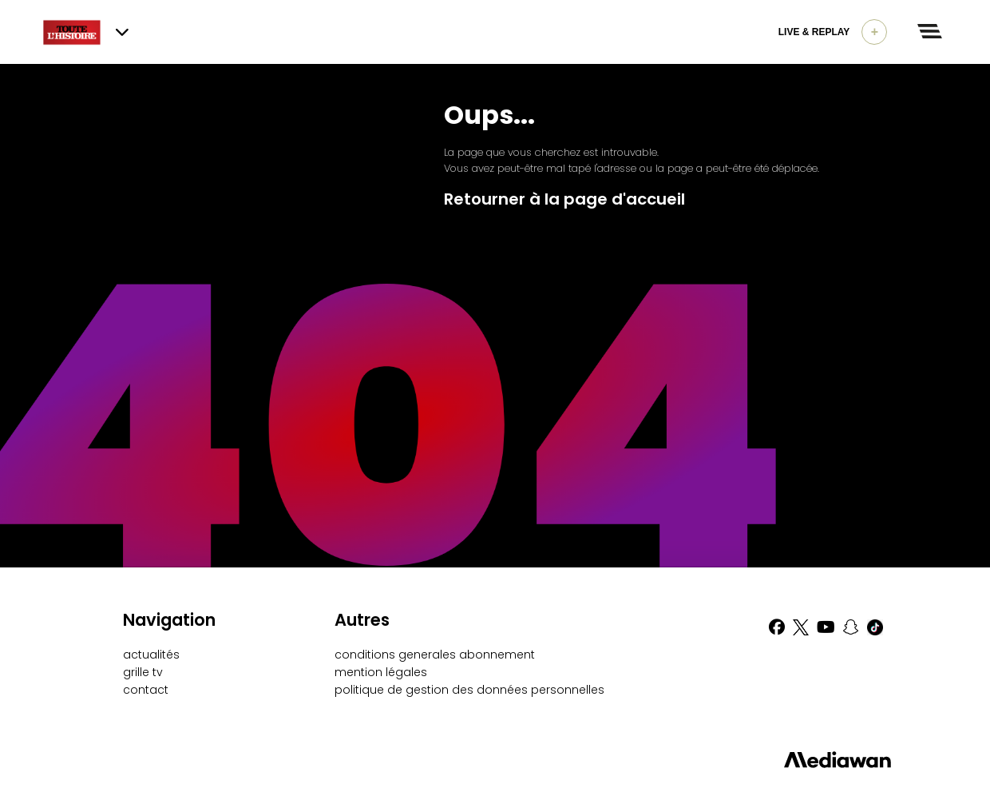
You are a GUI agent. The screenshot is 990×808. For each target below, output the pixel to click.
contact (145, 690)
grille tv (143, 672)
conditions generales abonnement (435, 655)
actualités (151, 655)
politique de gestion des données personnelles (469, 690)
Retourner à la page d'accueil (564, 199)
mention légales (381, 672)
